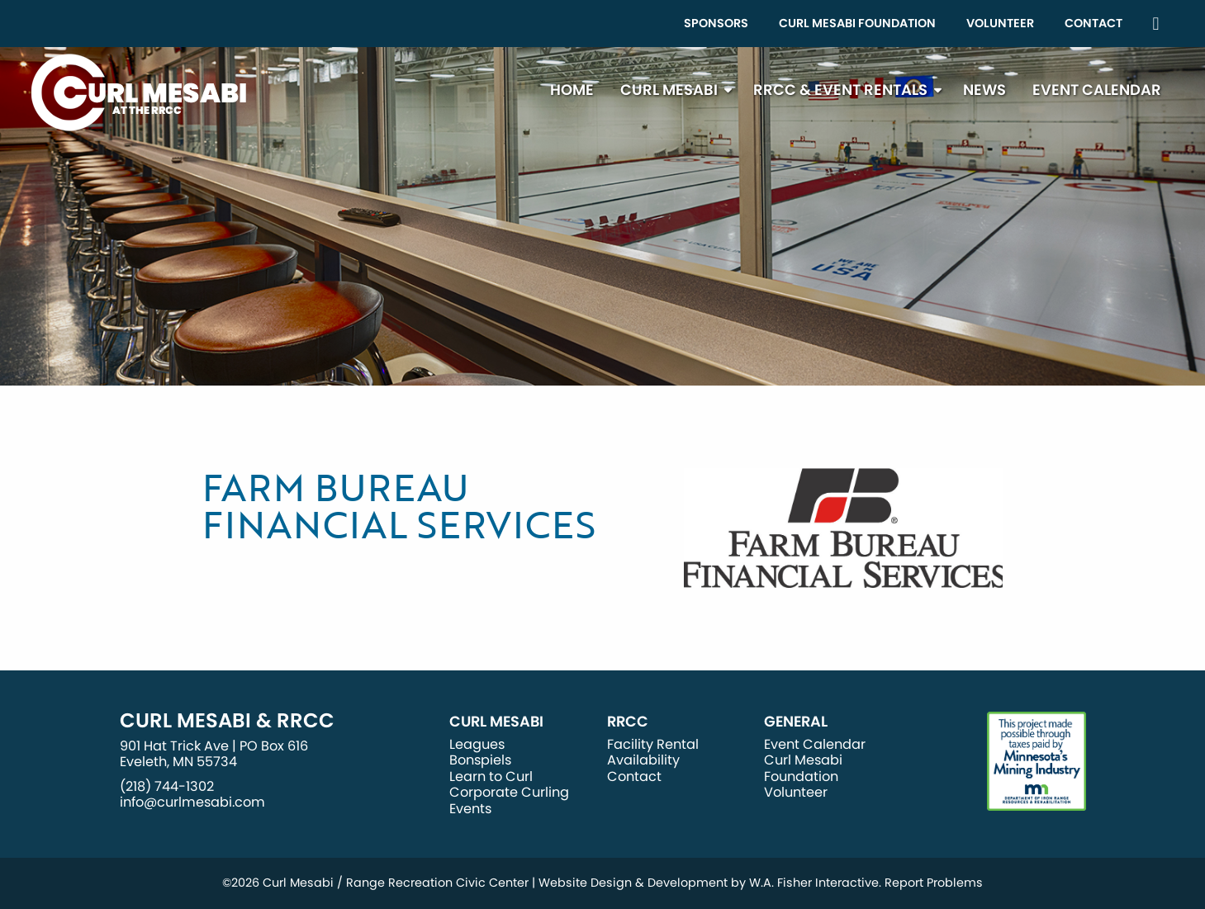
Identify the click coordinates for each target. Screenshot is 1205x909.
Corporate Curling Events (509, 800)
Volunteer (1000, 23)
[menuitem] (716, 23)
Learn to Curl (491, 776)
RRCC (627, 721)
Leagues (477, 744)
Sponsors (716, 23)
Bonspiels (480, 759)
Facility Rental (653, 744)
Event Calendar (1096, 89)
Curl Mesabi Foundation (857, 23)
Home (572, 89)
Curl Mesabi (669, 89)
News (984, 89)
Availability (643, 759)
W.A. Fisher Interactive (814, 882)
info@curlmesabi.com (192, 802)
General (796, 721)
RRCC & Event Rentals (840, 89)
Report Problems (934, 882)
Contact (1093, 23)
